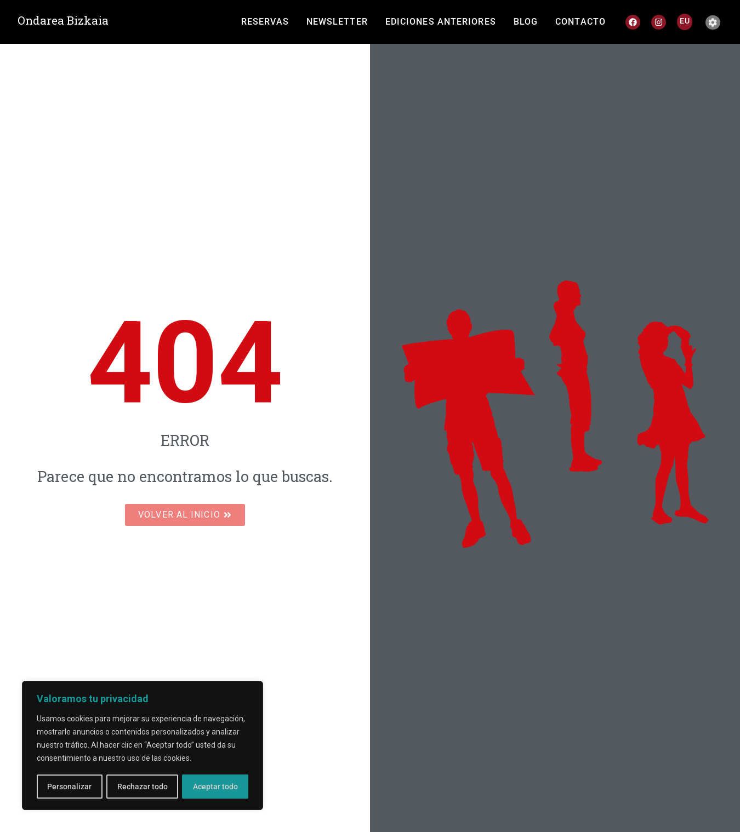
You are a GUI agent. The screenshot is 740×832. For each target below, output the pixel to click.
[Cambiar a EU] (685, 21)
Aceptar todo (215, 786)
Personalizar (69, 786)
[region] (142, 746)
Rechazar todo (142, 786)
